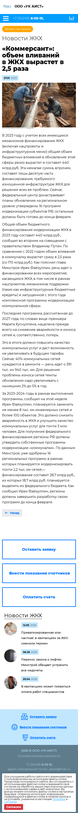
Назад (14, 513)
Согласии (10, 801)
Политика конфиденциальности (39, 755)
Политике (58, 799)
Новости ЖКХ (23, 615)
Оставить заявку (43, 716)
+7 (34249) (28, 18)
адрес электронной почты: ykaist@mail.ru (39, 769)
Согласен (13, 807)
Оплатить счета (43, 737)
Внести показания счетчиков (43, 727)
